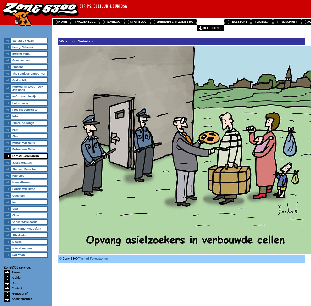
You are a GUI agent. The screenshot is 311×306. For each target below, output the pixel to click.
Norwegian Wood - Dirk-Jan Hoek (28, 88)
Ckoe (15, 136)
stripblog (138, 21)
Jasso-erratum (22, 162)
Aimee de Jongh (23, 123)
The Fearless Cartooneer (29, 73)
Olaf (15, 208)
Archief (16, 277)
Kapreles (18, 175)
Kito (15, 116)
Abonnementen (22, 299)
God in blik (19, 80)
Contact (17, 288)
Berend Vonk (21, 53)
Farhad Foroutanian (25, 156)
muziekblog (86, 21)
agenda (263, 21)
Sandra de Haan (23, 40)
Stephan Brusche (24, 169)
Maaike (17, 241)
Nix (14, 202)
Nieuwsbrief (20, 293)
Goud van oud (21, 60)
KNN (15, 129)
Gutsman (18, 195)
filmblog (113, 21)
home (62, 21)
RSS (15, 283)
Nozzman (18, 255)
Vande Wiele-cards (24, 222)
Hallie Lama (20, 103)
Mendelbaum (21, 182)
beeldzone (211, 28)
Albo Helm (19, 235)
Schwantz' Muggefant (26, 228)
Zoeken (17, 272)
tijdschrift (288, 21)
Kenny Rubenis (22, 47)
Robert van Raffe (23, 142)
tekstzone (238, 21)
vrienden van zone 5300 (174, 21)
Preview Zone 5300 (25, 109)
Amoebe (18, 67)
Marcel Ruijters (22, 248)
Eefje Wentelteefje (24, 96)
